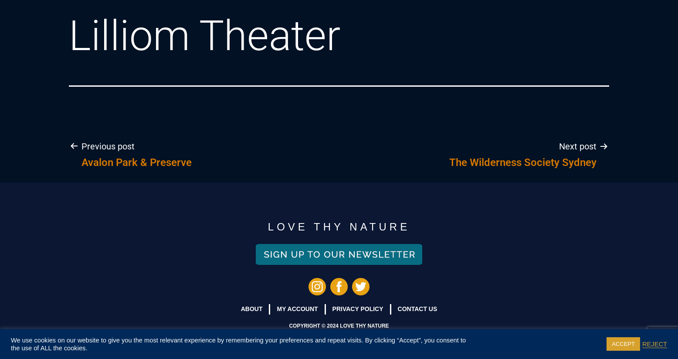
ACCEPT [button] (623, 344)
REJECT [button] (654, 344)
